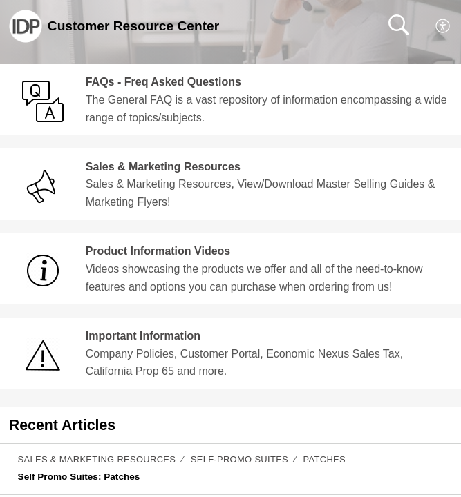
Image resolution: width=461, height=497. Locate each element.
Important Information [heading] (143, 336)
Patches (324, 459)
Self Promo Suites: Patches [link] (79, 476)
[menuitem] (443, 26)
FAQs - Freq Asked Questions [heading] (163, 82)
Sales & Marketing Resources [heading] (163, 167)
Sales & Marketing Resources (97, 459)
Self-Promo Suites (239, 459)
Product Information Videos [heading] (158, 251)
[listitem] (230, 469)
